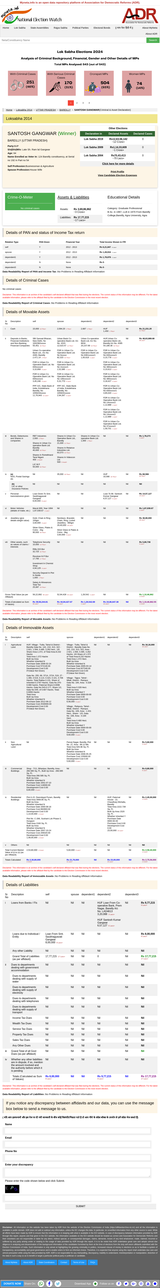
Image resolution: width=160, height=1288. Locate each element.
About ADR (151, 33)
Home (6, 27)
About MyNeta (149, 27)
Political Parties (80, 27)
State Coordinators (47, 1262)
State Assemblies (40, 27)
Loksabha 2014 (24, 109)
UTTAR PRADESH (46, 109)
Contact (64, 1262)
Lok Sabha (19, 27)
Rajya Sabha (60, 27)
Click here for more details (118, 163)
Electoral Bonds (102, 27)
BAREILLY (65, 109)
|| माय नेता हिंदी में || (124, 27)
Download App (83, 1283)
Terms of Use (78, 1262)
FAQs (92, 1262)
